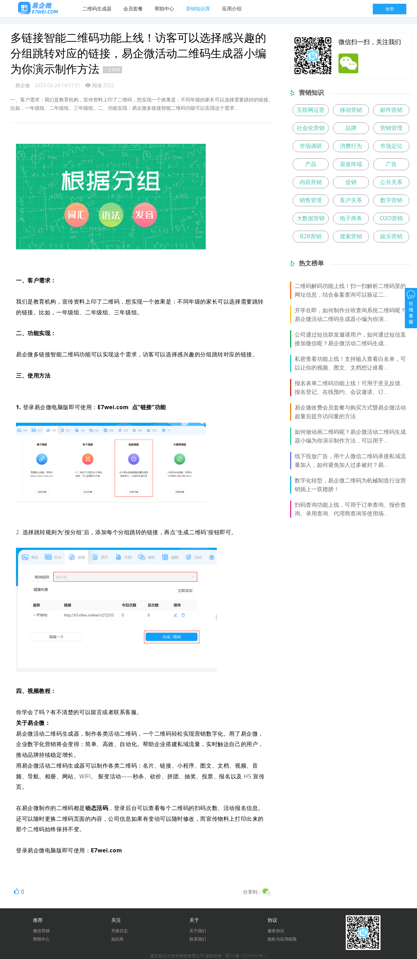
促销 (351, 182)
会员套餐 (133, 8)
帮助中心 (164, 8)
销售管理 (311, 200)
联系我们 (197, 939)
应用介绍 (232, 8)
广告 (391, 164)
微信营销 (41, 931)
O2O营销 (391, 218)
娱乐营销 (391, 236)
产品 (310, 164)
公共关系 (391, 182)
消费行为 (351, 146)
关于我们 (197, 931)
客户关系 (351, 200)
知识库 (117, 939)
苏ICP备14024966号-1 (246, 956)
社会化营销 (311, 128)
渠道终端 (351, 164)
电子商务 (351, 218)
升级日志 (119, 931)
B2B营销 (310, 236)
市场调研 (311, 146)
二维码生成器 (97, 8)
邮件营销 (391, 110)
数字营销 (391, 200)
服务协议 (276, 931)
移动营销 (351, 110)
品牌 (351, 128)
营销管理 (391, 128)
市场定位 (391, 146)
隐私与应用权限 (282, 939)
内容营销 (311, 182)
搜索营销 (351, 236)
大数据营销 (311, 218)
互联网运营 (311, 110)
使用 (389, 9)
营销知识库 (198, 8)
